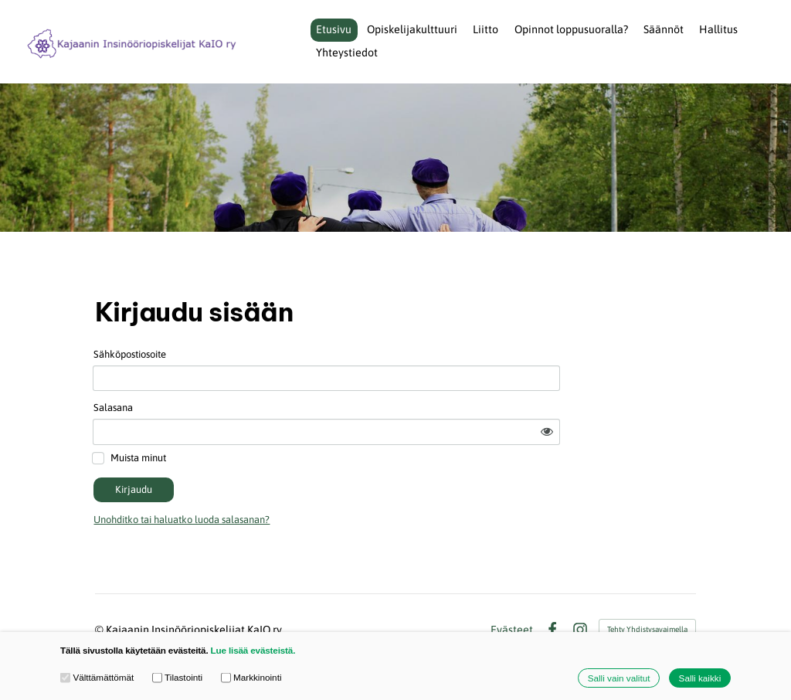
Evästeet (512, 591)
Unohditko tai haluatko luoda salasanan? (303, 481)
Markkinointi (251, 677)
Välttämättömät (97, 677)
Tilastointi (177, 677)
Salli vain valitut (619, 678)
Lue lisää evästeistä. (253, 650)
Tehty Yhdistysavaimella (647, 590)
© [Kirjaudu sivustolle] (100, 591)
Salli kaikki (700, 678)
